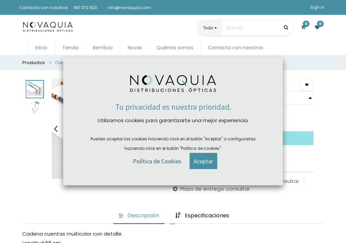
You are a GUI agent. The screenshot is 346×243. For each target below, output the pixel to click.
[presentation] (55, 128)
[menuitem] (41, 48)
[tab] (139, 216)
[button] (307, 84)
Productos (33, 62)
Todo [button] (208, 28)
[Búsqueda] (286, 27)
